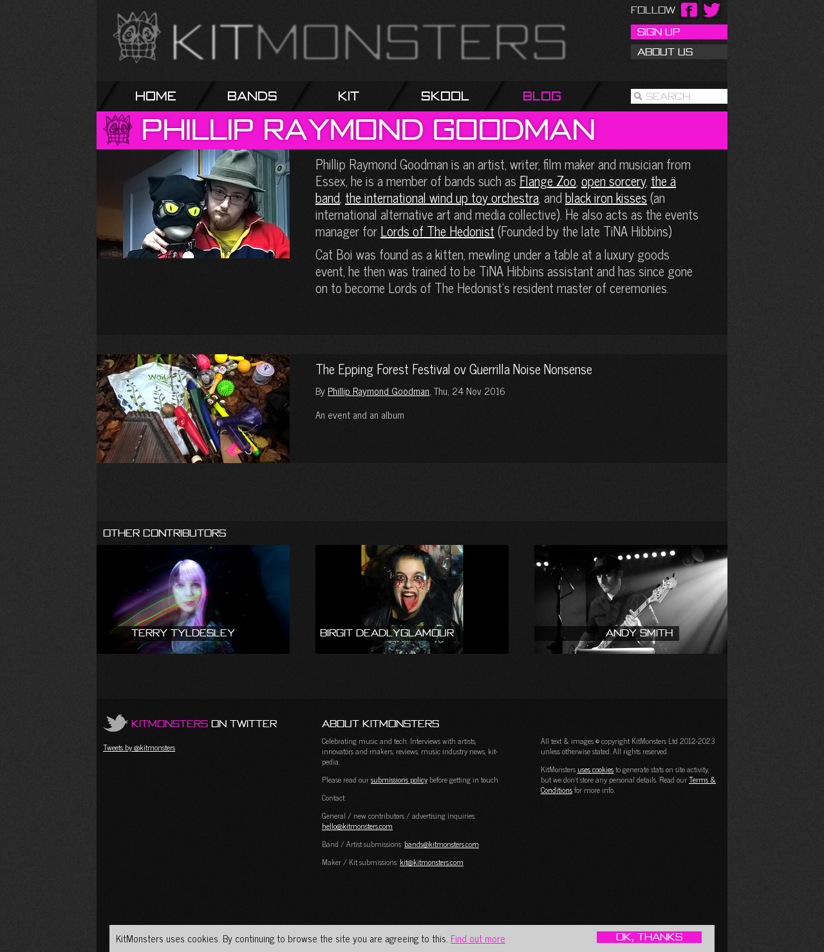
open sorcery (613, 180)
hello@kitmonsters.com (357, 825)
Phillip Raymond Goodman (378, 391)
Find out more (478, 938)
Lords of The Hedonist (437, 231)
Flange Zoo (548, 180)
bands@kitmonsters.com (441, 843)
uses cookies (595, 769)
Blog (542, 96)
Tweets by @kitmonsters (139, 747)
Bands (252, 96)
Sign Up (658, 31)
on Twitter (204, 723)
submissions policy (399, 779)
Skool (445, 96)
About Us (665, 51)
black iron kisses (606, 197)
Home (155, 96)
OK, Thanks (649, 937)
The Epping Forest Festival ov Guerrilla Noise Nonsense (193, 408)
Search (668, 96)
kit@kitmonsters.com (432, 861)
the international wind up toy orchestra (442, 197)
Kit (348, 96)
